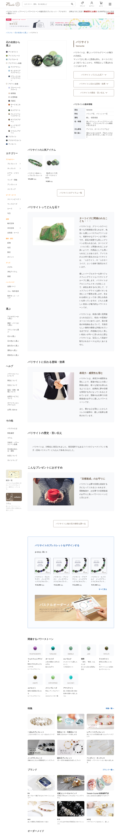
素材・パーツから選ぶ (13, 324)
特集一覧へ (110, 708)
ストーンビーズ (13, 199)
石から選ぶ (11, 336)
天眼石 (13, 101)
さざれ (9, 267)
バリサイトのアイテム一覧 (71, 193)
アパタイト (12, 144)
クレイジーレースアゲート (16, 115)
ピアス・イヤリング (13, 174)
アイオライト (13, 52)
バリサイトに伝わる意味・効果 (93, 84)
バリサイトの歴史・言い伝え (93, 93)
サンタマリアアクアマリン (16, 72)
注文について (12, 385)
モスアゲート (16, 110)
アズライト (12, 137)
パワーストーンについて (13, 375)
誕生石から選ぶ (13, 346)
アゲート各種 (13, 84)
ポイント (10, 257)
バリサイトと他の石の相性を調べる (71, 524)
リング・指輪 (12, 180)
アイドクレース (14, 56)
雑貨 (9, 276)
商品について (12, 380)
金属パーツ (11, 286)
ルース (9, 209)
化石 (9, 247)
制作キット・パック (13, 297)
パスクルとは (12, 428)
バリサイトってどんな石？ (93, 75)
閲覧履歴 (10, 433)
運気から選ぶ (12, 350)
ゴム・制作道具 (13, 291)
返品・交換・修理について (13, 391)
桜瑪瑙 (13, 93)
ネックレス (11, 168)
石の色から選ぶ (13, 341)
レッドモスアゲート (16, 126)
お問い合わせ (12, 410)
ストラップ (11, 189)
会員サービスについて (13, 397)
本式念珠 (10, 228)
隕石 (9, 252)
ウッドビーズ (12, 204)
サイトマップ (12, 460)
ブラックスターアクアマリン (16, 78)
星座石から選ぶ (13, 355)
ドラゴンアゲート (16, 132)
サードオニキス (16, 105)
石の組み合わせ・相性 (12, 450)
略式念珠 (10, 223)
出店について (12, 456)
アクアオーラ (13, 59)
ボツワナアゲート (16, 120)
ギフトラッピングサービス (13, 404)
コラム (9, 438)
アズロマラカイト (14, 140)
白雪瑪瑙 (14, 97)
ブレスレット (12, 164)
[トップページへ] (13, 5)
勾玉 (9, 213)
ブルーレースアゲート (16, 88)
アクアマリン (16, 67)
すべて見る (103, 589)
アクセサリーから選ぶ (13, 317)
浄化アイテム (12, 272)
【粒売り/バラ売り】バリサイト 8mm (51, 175)
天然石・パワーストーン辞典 (13, 443)
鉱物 (9, 243)
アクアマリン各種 (14, 63)
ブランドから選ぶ (13, 330)
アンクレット (12, 184)
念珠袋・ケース (13, 233)
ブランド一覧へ (108, 770)
